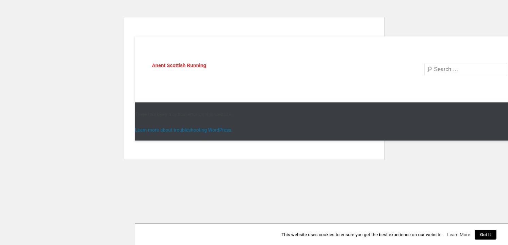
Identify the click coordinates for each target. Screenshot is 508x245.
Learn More (458, 234)
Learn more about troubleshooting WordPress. (184, 130)
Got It (485, 234)
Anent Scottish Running (179, 65)
